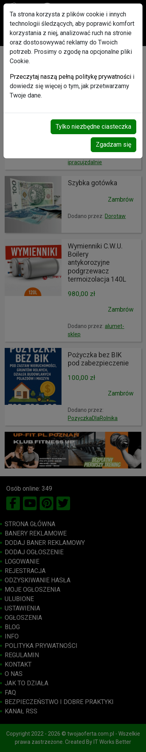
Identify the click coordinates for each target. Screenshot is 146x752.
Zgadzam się (113, 144)
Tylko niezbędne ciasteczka (93, 126)
